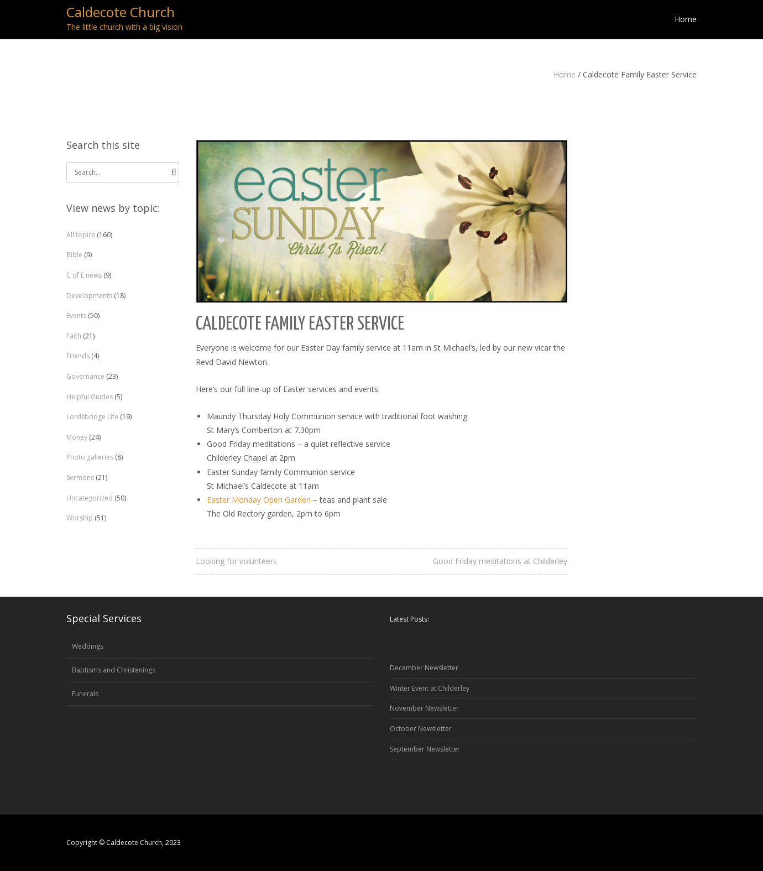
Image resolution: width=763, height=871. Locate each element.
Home (564, 74)
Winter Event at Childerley (429, 688)
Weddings (87, 646)
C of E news (84, 275)
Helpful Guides (89, 396)
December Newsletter (424, 667)
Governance (85, 376)
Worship (79, 518)
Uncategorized (89, 498)
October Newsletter (421, 728)
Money (76, 437)
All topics (80, 234)
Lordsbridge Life (92, 416)
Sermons (80, 477)
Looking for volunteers (236, 561)
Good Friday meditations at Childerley (500, 561)
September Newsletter (425, 749)
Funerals (85, 693)
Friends (78, 356)
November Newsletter (424, 708)
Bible (74, 254)
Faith (73, 336)
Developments (89, 295)
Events (76, 315)
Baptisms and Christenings (113, 670)
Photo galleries (89, 457)
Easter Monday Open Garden (259, 499)
